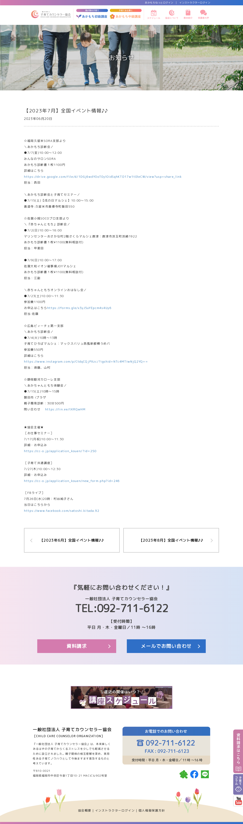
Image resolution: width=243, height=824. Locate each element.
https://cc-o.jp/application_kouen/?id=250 (60, 451)
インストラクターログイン (194, 2)
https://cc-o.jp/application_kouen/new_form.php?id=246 (72, 481)
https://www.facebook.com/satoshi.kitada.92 (61, 511)
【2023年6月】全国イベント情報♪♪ (72, 540)
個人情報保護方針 (152, 810)
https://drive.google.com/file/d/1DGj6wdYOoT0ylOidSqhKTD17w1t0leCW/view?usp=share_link (103, 177)
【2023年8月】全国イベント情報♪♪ (171, 540)
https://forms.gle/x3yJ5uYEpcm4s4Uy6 (79, 308)
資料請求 (77, 646)
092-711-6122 (132, 608)
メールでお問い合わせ (166, 646)
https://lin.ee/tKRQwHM (65, 409)
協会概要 (84, 810)
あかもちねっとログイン (159, 2)
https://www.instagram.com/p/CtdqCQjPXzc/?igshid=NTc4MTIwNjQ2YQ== (86, 361)
